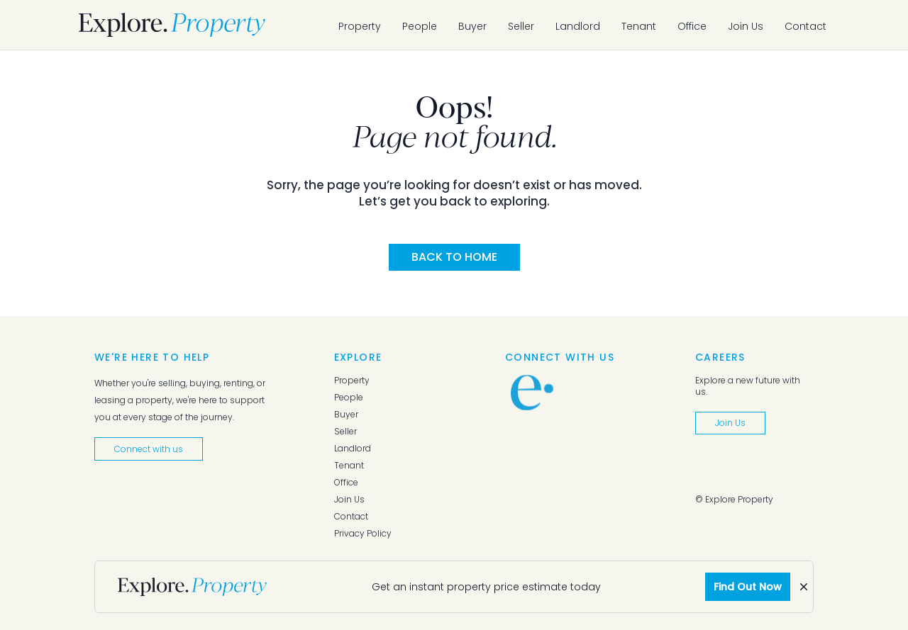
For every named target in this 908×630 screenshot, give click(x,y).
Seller (521, 26)
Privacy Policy (363, 533)
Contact (805, 26)
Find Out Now (748, 587)
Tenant (638, 26)
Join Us (745, 26)
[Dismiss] (804, 587)
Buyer (472, 26)
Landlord (577, 26)
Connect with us (148, 449)
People (419, 26)
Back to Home (454, 257)
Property (359, 26)
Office (692, 26)
